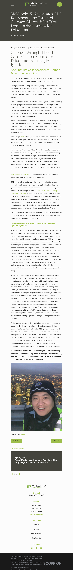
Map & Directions (36, 514)
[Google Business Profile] (32, 548)
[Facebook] (36, 548)
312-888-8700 (36, 495)
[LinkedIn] (41, 548)
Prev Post (16, 441)
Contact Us (36, 538)
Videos (36, 529)
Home (36, 524)
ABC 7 (23, 137)
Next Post (56, 441)
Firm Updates (36, 533)
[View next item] (20, 474)
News (23, 434)
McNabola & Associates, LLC (22, 175)
